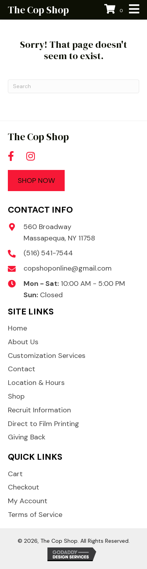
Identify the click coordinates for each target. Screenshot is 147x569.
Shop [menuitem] (16, 396)
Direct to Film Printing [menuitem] (43, 423)
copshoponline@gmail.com (68, 268)
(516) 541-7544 (48, 253)
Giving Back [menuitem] (26, 437)
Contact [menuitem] (21, 369)
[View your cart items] (114, 10)
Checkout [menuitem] (23, 487)
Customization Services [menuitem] (46, 355)
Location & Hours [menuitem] (36, 382)
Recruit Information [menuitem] (39, 410)
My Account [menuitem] (27, 501)
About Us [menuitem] (23, 342)
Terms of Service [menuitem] (35, 514)
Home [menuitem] (17, 328)
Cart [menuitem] (15, 474)
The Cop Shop (38, 9)
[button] (11, 156)
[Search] (73, 86)
